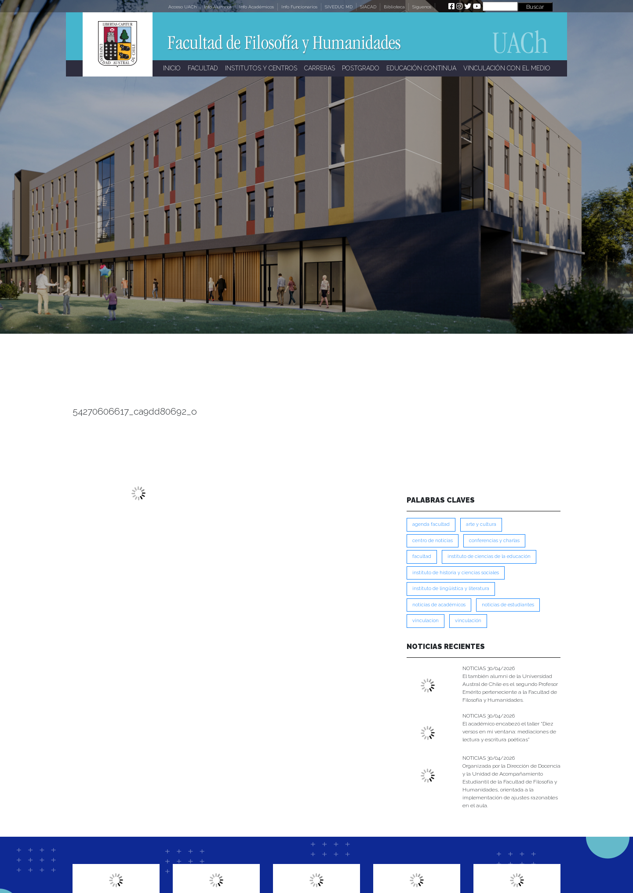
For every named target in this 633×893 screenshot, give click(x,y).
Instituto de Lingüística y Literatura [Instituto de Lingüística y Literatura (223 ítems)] (450, 588)
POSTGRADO (360, 68)
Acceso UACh (182, 6)
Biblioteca (394, 6)
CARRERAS (319, 68)
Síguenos (421, 6)
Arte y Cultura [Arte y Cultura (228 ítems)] (481, 524)
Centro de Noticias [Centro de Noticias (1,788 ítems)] (432, 540)
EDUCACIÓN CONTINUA (421, 68)
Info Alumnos (218, 6)
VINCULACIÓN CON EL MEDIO (506, 68)
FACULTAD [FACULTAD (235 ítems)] (421, 556)
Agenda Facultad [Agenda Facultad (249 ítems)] (431, 524)
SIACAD (368, 6)
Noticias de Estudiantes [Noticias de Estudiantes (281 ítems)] (508, 605)
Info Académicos (256, 6)
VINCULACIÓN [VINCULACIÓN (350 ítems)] (468, 620)
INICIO (172, 68)
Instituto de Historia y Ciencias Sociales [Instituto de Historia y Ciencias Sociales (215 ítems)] (455, 573)
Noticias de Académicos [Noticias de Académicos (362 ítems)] (439, 605)
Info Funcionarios (299, 6)
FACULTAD (203, 68)
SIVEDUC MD (339, 6)
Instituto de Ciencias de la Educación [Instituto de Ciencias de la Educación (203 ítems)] (489, 556)
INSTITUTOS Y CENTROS (261, 68)
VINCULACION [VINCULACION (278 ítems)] (425, 620)
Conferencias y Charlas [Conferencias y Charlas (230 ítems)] (494, 540)
